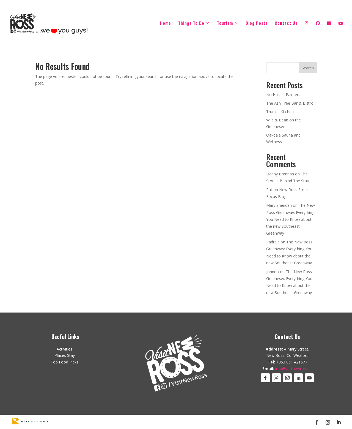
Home (165, 23)
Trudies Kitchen (280, 111)
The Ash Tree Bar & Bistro (290, 103)
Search (308, 67)
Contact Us (286, 23)
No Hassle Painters (283, 94)
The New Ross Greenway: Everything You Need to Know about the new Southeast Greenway (290, 219)
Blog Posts (257, 23)
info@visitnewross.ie (293, 368)
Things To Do (191, 23)
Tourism (225, 23)
